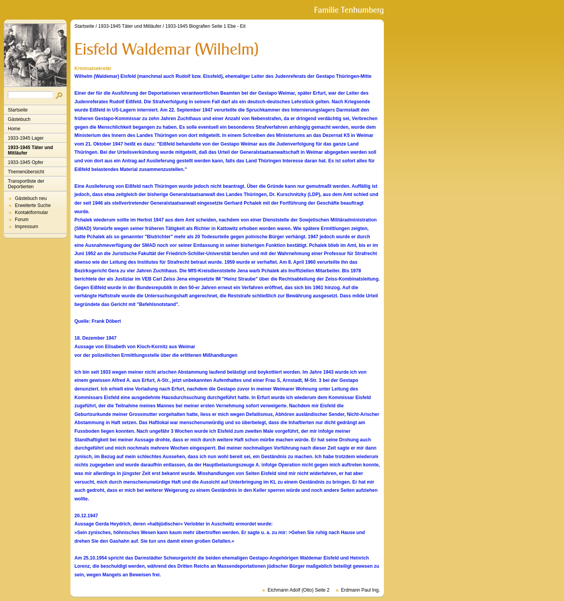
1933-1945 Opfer (25, 162)
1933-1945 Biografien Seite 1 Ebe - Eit (205, 26)
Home (14, 128)
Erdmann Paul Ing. (360, 590)
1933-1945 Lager (25, 138)
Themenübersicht (26, 172)
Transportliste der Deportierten (26, 183)
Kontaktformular (31, 212)
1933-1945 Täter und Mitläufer (30, 150)
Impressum (26, 226)
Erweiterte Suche (33, 205)
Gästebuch (19, 119)
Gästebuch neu (31, 198)
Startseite (18, 110)
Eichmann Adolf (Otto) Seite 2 (298, 590)
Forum (22, 219)
